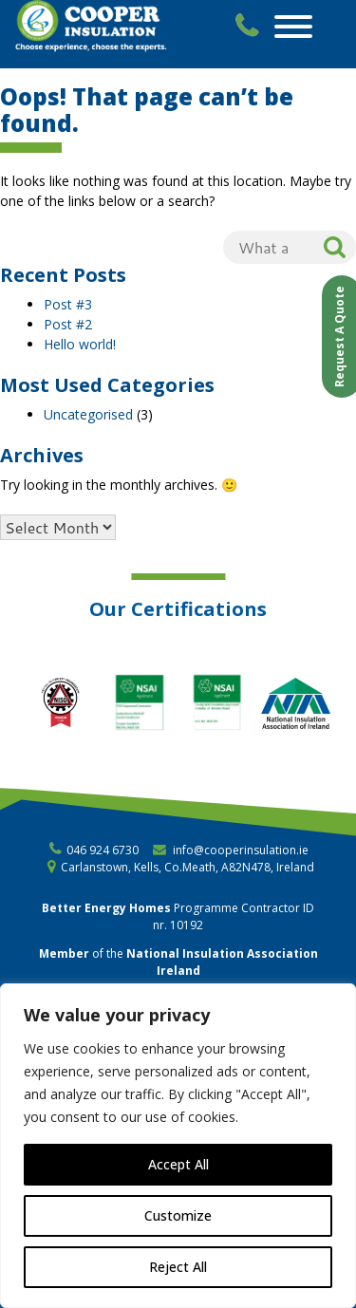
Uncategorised (88, 414)
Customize (178, 1215)
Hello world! (80, 344)
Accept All (178, 1164)
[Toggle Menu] (293, 26)
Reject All (178, 1267)
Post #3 (68, 304)
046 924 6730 (102, 850)
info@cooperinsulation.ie (241, 850)
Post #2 (68, 324)
